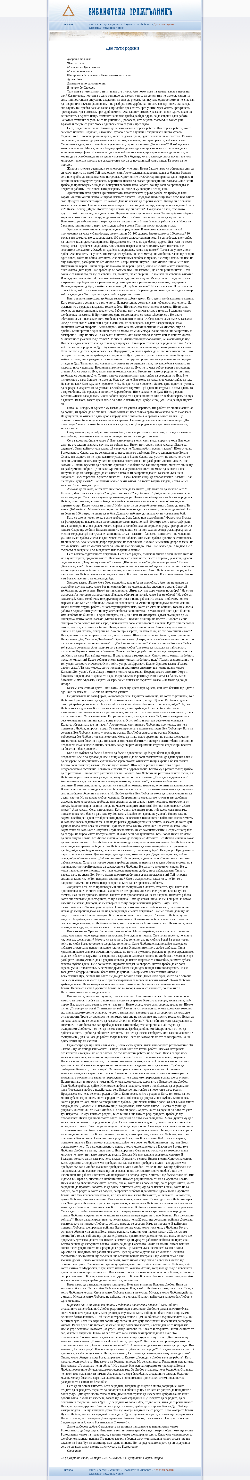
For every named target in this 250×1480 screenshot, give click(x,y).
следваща (95, 27)
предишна (109, 27)
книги (92, 24)
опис (120, 27)
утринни (115, 24)
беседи (103, 24)
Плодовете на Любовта (137, 24)
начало (68, 24)
